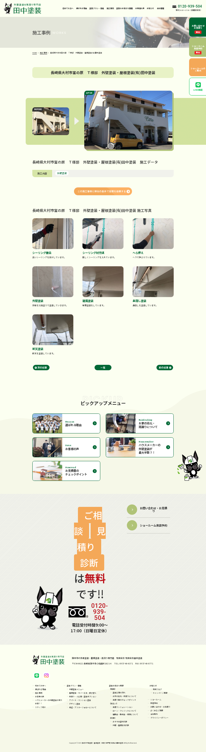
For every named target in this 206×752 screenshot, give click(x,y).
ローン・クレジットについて (124, 710)
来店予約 (154, 703)
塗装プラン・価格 (74, 685)
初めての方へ (68, 8)
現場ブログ (157, 689)
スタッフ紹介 (40, 707)
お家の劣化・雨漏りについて (124, 696)
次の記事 (42, 367)
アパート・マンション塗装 (80, 700)
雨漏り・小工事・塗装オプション (82, 696)
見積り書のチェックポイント (124, 700)
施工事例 (110, 8)
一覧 (103, 367)
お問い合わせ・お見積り (160, 706)
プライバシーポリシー (159, 717)
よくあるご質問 (156, 710)
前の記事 (164, 367)
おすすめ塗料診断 (120, 721)
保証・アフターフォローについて (82, 707)
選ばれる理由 (81, 8)
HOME (34, 52)
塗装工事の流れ (119, 692)
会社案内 (154, 714)
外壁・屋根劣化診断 (121, 725)
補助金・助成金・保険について (125, 714)
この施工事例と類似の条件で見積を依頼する (102, 191)
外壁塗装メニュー (76, 689)
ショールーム (155, 699)
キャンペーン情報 (160, 693)
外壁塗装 (62, 173)
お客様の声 (139, 8)
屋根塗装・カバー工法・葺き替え (82, 693)
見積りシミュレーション (123, 707)
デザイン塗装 (74, 703)
